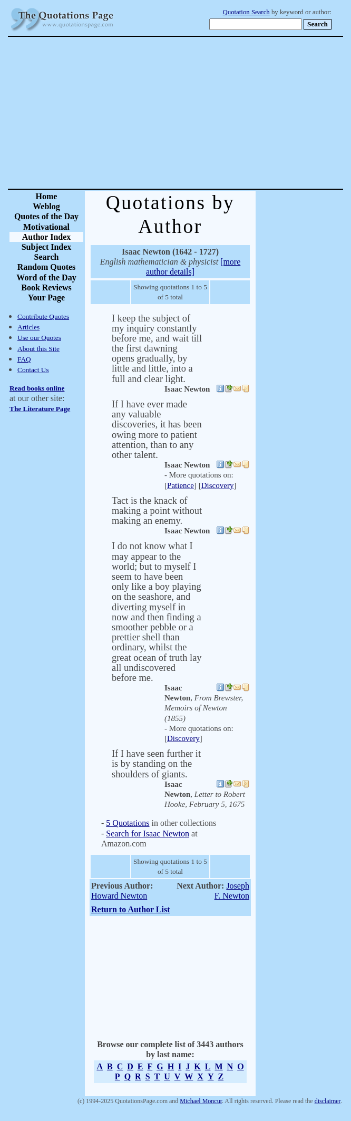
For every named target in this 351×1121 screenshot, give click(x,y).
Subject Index (47, 246)
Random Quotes (46, 266)
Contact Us (33, 370)
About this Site (38, 349)
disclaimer (327, 1101)
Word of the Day (46, 277)
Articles (28, 327)
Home (46, 196)
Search (46, 256)
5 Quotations (127, 822)
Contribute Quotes (43, 316)
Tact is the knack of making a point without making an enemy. (157, 510)
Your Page (46, 297)
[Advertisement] (212, 113)
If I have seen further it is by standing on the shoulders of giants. (156, 763)
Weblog (46, 206)
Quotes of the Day (46, 216)
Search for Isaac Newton (147, 833)
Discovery (217, 485)
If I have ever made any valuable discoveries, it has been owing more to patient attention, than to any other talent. (157, 429)
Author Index (46, 236)
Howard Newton (119, 895)
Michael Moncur (201, 1101)
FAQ (24, 359)
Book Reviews (46, 287)
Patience (180, 485)
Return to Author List (130, 909)
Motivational (46, 226)
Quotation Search (246, 12)
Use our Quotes (39, 338)
